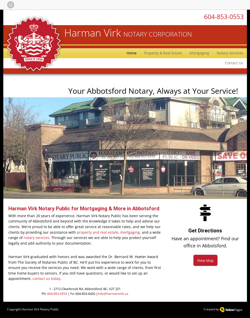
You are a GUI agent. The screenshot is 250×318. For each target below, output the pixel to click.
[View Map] (205, 260)
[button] (10, 4)
